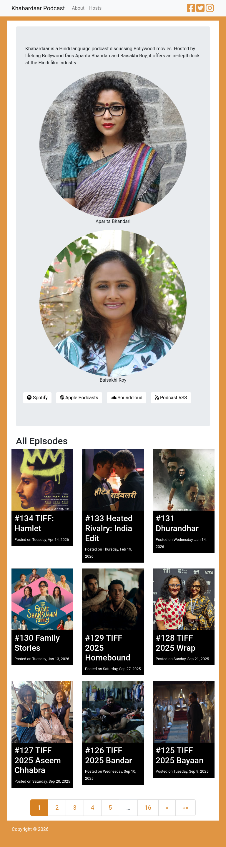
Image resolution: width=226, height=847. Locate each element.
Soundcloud (127, 397)
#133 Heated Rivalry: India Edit (109, 528)
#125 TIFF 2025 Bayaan (179, 755)
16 (148, 807)
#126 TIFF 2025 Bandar (108, 755)
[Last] (185, 807)
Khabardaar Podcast (38, 8)
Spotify (37, 397)
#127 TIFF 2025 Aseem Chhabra (37, 760)
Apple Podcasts (79, 397)
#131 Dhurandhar (177, 523)
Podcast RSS (171, 397)
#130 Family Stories (37, 643)
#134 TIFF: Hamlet (34, 523)
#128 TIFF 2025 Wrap (175, 643)
